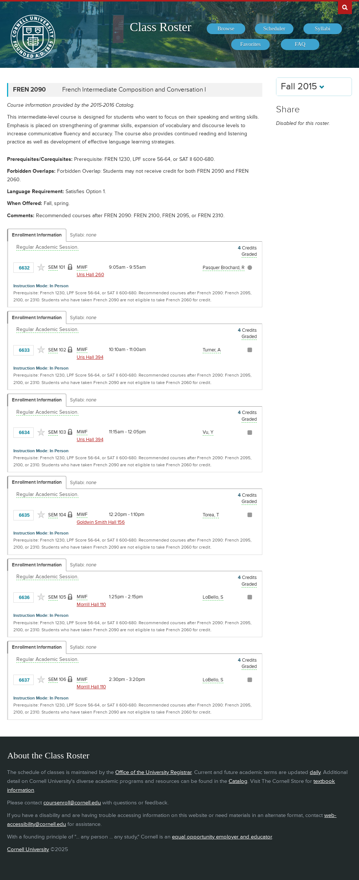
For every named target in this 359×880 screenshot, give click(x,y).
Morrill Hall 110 (91, 605)
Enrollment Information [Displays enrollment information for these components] (37, 235)
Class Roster (160, 27)
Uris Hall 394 (90, 357)
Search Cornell (345, 7)
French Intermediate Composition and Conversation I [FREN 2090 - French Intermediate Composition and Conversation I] (134, 89)
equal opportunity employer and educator (222, 836)
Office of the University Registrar (153, 772)
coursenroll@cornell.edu (72, 802)
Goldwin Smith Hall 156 (101, 522)
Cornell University (28, 849)
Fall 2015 (303, 86)
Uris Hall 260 (90, 275)
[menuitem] (226, 28)
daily (315, 772)
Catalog (238, 781)
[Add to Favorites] (41, 267)
